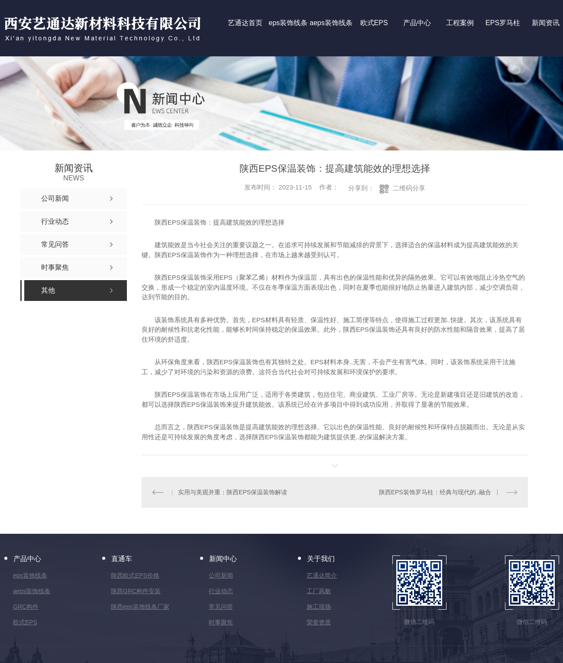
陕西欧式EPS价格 (135, 575)
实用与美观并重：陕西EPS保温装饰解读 (232, 492)
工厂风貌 (319, 591)
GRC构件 (26, 606)
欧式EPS (25, 622)
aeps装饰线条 (31, 591)
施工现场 (319, 606)
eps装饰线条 (30, 575)
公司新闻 (221, 575)
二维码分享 (409, 188)
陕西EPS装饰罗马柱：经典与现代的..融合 (435, 492)
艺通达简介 (322, 575)
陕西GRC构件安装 (136, 591)
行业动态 (221, 591)
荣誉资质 (319, 622)
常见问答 (221, 606)
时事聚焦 (221, 622)
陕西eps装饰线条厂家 (140, 606)
